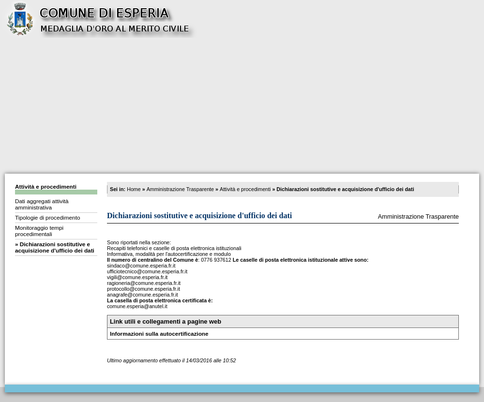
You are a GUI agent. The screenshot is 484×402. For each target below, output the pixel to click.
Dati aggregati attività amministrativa (42, 204)
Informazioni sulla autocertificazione (159, 333)
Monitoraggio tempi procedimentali (39, 230)
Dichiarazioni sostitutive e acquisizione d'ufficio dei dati (54, 247)
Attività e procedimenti (45, 186)
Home (134, 189)
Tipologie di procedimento (47, 217)
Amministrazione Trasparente (180, 189)
